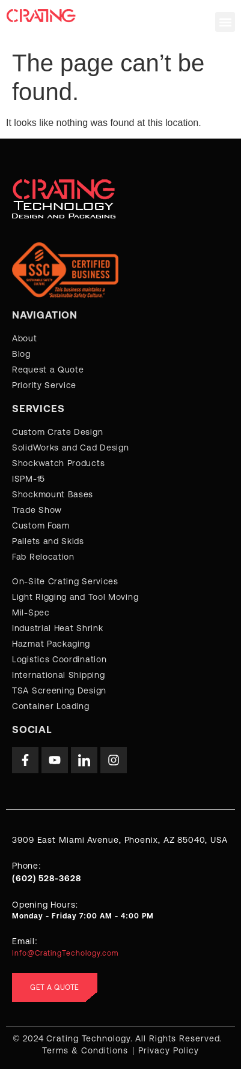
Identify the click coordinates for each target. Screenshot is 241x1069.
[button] (225, 22)
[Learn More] (120, 877)
